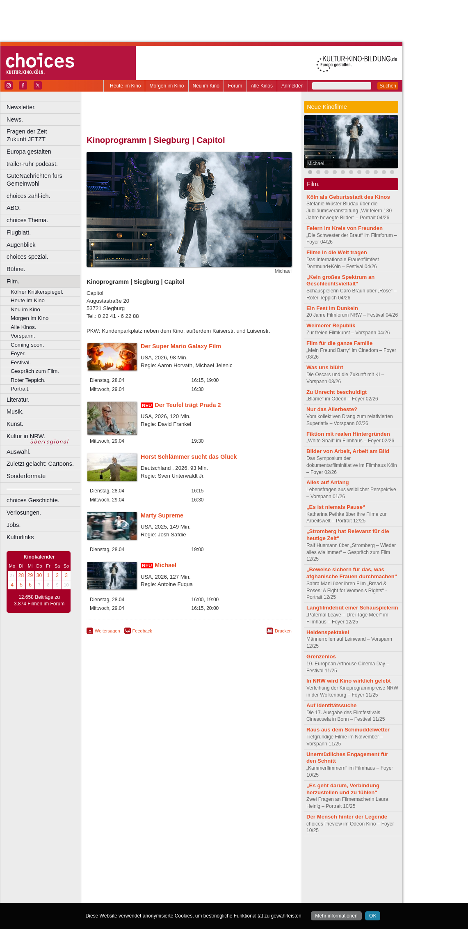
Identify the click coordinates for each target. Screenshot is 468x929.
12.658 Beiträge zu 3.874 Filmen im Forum (39, 600)
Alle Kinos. (23, 327)
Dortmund (200, 870)
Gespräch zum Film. (35, 371)
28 (21, 575)
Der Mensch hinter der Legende (346, 817)
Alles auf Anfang (327, 482)
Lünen (168, 883)
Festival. (21, 362)
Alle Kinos (262, 86)
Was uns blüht (324, 367)
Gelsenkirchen (176, 877)
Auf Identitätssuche (331, 705)
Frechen (149, 877)
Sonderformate (26, 476)
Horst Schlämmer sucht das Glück (189, 456)
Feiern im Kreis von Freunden (344, 228)
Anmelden (292, 86)
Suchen (387, 86)
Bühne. (16, 269)
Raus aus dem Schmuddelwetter (348, 730)
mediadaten (256, 856)
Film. (13, 281)
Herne (219, 877)
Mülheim (187, 883)
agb (235, 856)
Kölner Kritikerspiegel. (37, 292)
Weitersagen (107, 630)
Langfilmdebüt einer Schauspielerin (352, 608)
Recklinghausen (161, 890)
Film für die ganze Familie (339, 343)
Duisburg (250, 870)
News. (15, 119)
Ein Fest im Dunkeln (332, 308)
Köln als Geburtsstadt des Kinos (348, 197)
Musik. (15, 411)
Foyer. (18, 353)
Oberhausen (229, 883)
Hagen (202, 877)
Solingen (191, 890)
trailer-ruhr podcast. (32, 164)
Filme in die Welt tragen (336, 252)
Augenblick (21, 244)
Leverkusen (146, 883)
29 (30, 575)
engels (165, 863)
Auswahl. (18, 451)
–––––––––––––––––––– (39, 488)
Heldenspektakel (327, 632)
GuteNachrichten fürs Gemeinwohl (34, 179)
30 (39, 575)
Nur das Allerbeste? (331, 409)
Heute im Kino (125, 86)
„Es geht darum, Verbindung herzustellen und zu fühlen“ (342, 789)
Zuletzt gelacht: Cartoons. (40, 463)
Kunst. (15, 424)
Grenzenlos (321, 656)
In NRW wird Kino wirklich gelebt (348, 681)
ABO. (14, 208)
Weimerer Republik (330, 325)
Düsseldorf (225, 870)
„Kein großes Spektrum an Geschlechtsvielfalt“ (340, 280)
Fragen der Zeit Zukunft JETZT (44, 135)
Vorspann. (23, 336)
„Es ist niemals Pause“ (335, 507)
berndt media (153, 856)
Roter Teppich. (28, 380)
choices (145, 863)
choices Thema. (27, 220)
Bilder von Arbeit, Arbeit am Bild (347, 451)
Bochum (126, 870)
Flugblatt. (19, 232)
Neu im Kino (206, 86)
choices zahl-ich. (28, 196)
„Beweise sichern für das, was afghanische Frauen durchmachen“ (351, 572)
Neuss (206, 883)
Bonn (144, 870)
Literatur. (18, 399)
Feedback (142, 630)
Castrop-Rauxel (169, 870)
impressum (184, 856)
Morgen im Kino (166, 86)
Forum (235, 86)
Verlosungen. (24, 512)
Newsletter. (21, 107)
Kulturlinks (20, 537)
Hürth (234, 877)
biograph (123, 863)
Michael (165, 565)
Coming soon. (27, 345)
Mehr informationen (336, 916)
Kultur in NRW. (26, 436)
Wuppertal (223, 890)
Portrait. (20, 389)
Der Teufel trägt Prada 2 (188, 405)
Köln (248, 877)
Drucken (283, 630)
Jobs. (14, 525)
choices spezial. (27, 256)
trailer (189, 863)
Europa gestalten (29, 151)
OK (372, 916)
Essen (130, 877)
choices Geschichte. (33, 500)
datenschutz (213, 856)
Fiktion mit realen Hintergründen (348, 434)
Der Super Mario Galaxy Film (181, 346)
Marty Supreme (162, 515)
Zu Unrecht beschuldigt (336, 392)
